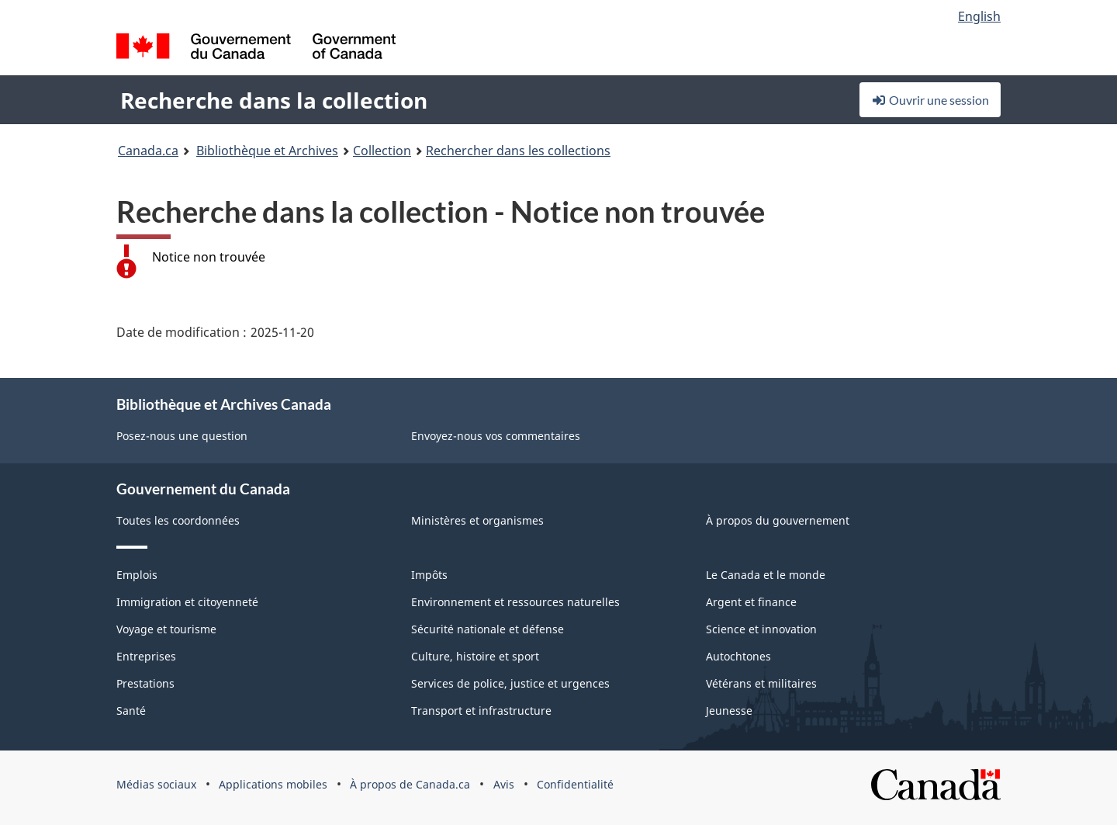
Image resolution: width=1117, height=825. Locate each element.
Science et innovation (761, 629)
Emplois (136, 574)
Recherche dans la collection (273, 100)
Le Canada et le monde (765, 574)
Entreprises (146, 656)
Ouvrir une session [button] (930, 99)
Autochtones (738, 656)
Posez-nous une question (181, 435)
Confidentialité (575, 784)
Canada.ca (148, 150)
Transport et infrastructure (481, 710)
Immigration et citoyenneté (187, 601)
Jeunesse (729, 710)
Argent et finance (751, 601)
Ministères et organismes (477, 520)
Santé (131, 710)
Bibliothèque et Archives (267, 150)
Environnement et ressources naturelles (515, 601)
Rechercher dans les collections (518, 150)
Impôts (429, 574)
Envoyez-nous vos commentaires (495, 435)
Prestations (145, 683)
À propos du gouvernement (777, 520)
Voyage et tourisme (166, 629)
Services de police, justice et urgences (510, 683)
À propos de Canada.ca (410, 784)
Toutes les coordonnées (178, 520)
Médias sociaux (156, 784)
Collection (382, 150)
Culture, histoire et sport (475, 656)
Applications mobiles (273, 784)
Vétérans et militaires (761, 683)
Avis (503, 784)
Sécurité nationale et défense (487, 629)
